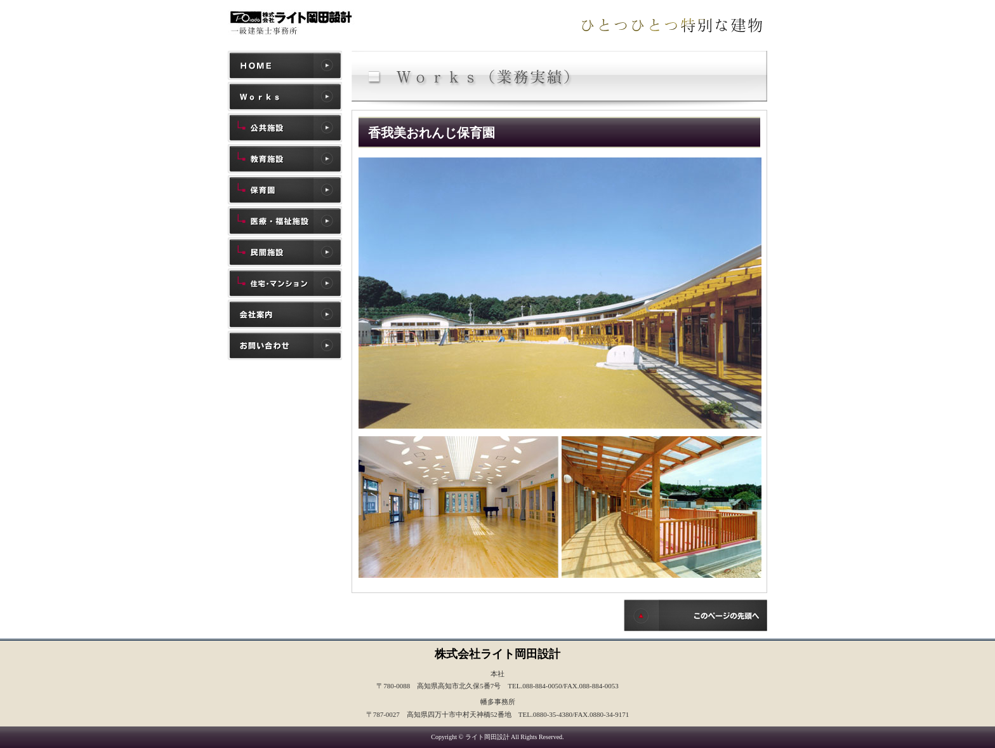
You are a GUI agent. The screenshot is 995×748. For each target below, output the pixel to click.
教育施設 (285, 158)
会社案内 (285, 314)
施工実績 (285, 96)
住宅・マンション (285, 283)
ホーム (285, 65)
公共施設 (285, 127)
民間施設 (285, 252)
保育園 (285, 189)
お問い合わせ (285, 345)
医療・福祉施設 (285, 221)
